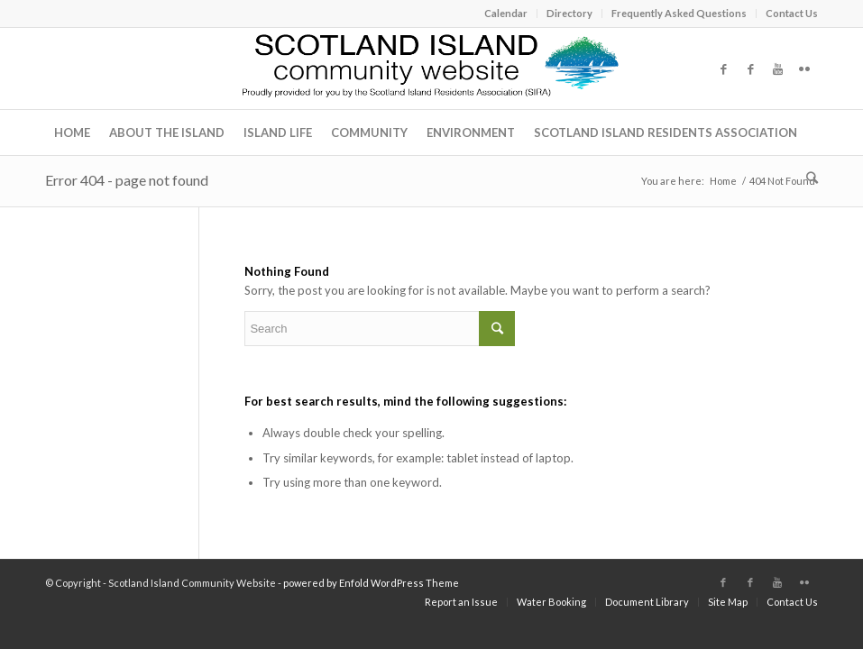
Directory (569, 13)
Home (723, 181)
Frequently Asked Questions (679, 13)
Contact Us (792, 13)
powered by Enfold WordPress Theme (371, 583)
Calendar (506, 13)
